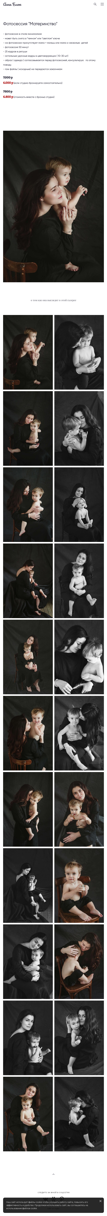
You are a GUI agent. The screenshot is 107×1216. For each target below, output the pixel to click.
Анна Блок (12, 4)
